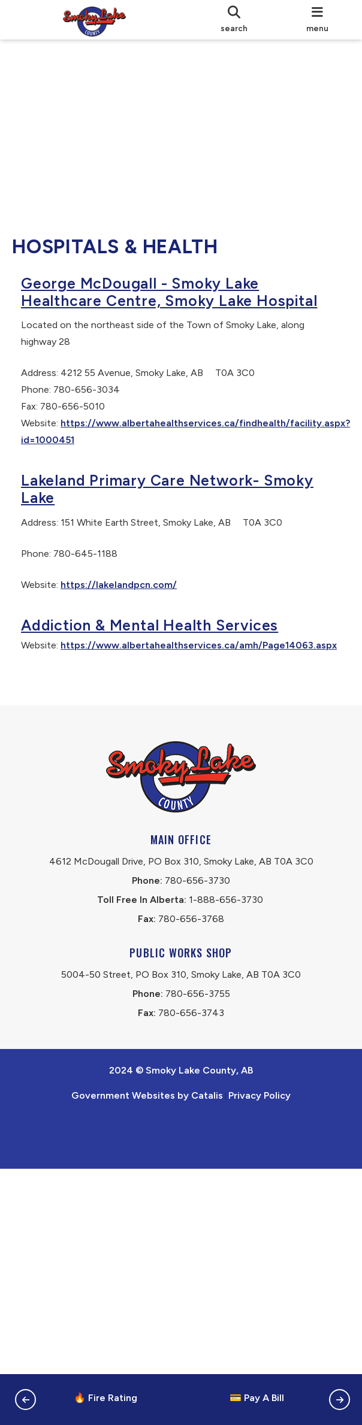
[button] (25, 1399)
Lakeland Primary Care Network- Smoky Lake (179, 518)
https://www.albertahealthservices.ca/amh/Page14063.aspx (171, 690)
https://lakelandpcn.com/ (131, 614)
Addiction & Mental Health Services (161, 654)
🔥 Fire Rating (105, 1397)
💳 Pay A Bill (257, 1397)
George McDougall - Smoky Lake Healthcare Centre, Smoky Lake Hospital (152, 312)
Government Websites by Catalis (147, 1177)
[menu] (317, 20)
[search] (234, 20)
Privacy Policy (259, 1177)
